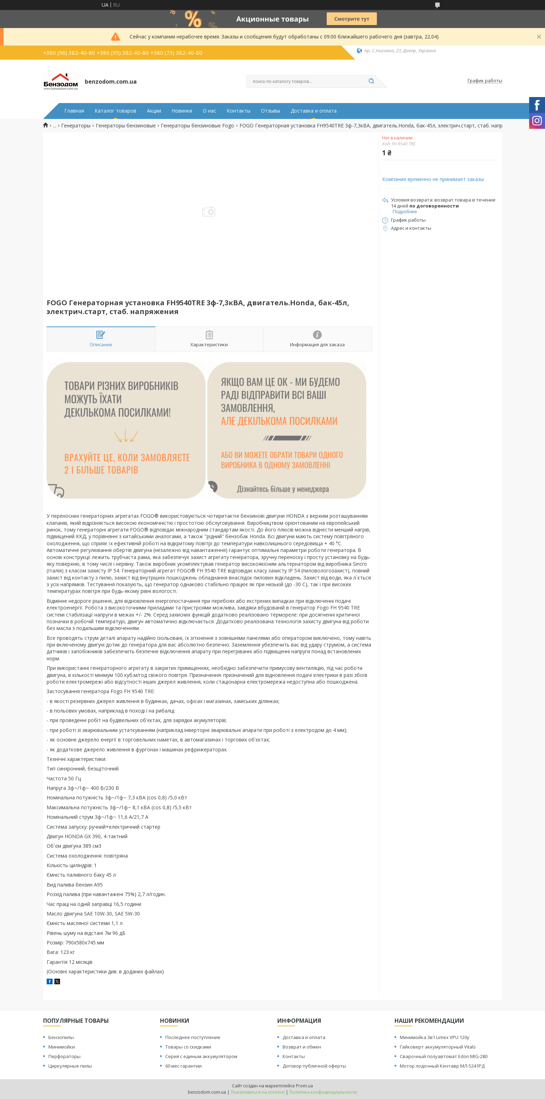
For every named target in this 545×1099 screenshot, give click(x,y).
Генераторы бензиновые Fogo (197, 125)
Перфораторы (64, 1056)
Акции (154, 110)
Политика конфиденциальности (323, 1092)
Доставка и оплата (314, 110)
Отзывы (270, 110)
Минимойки (61, 1047)
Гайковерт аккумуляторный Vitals (438, 1047)
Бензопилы (61, 1037)
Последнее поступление (192, 1037)
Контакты (238, 110)
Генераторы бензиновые (126, 125)
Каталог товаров (115, 110)
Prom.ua (304, 1086)
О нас (209, 110)
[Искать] (372, 81)
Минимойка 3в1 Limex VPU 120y (434, 1037)
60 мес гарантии (183, 1066)
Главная (74, 110)
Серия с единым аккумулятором (201, 1056)
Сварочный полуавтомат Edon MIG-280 (443, 1056)
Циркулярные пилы (70, 1066)
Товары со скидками (188, 1047)
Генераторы (75, 125)
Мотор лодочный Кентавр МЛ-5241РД (442, 1066)
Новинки (182, 110)
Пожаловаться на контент (258, 1092)
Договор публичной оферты (314, 1066)
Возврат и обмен (302, 1047)
